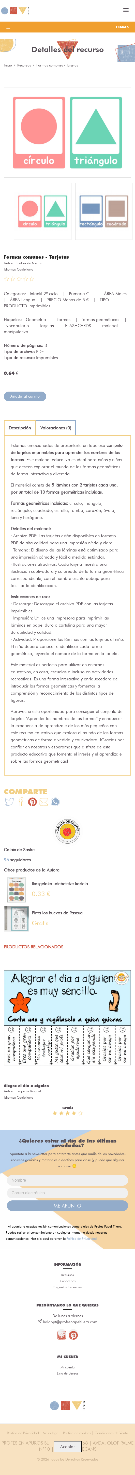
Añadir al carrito (25, 396)
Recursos (24, 65)
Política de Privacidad (82, 1238)
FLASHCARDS (78, 325)
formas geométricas (101, 319)
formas (64, 319)
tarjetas (47, 325)
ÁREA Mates (116, 293)
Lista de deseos (67, 1373)
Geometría (36, 319)
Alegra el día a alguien (26, 1086)
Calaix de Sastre (29, 263)
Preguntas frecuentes (67, 1287)
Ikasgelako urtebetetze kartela (60, 883)
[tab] (20, 427)
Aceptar (67, 1446)
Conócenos (68, 1281)
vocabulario (18, 325)
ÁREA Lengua (23, 299)
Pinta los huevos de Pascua (57, 912)
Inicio (8, 65)
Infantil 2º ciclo (44, 293)
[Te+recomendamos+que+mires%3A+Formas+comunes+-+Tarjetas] (21, 802)
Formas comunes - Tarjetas (36, 257)
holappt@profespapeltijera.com (70, 1322)
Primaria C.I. (81, 293)
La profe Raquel (29, 1091)
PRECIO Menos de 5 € (68, 299)
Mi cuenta (67, 1367)
